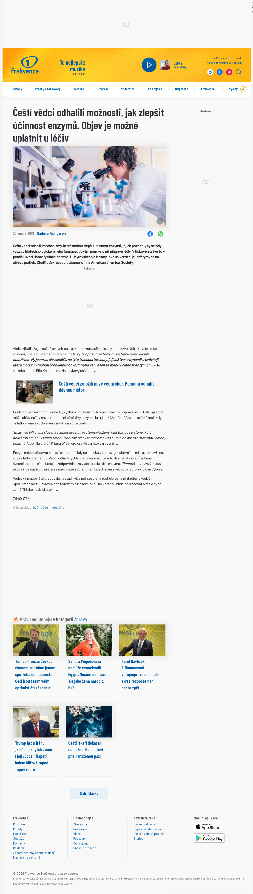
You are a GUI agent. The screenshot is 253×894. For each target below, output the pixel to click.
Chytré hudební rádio (147, 829)
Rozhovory (80, 829)
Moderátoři (128, 89)
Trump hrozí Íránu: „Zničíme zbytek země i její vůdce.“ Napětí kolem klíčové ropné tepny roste (33, 756)
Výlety (233, 89)
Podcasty (79, 838)
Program (102, 89)
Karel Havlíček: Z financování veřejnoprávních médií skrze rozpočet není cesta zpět (140, 674)
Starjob (139, 838)
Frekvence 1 (208, 89)
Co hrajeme (155, 89)
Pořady (17, 829)
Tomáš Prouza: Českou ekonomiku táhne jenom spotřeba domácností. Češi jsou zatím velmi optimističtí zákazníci (35, 674)
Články (17, 89)
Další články (89, 793)
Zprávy (80, 619)
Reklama (19, 848)
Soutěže (78, 89)
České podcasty (144, 824)
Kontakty (19, 843)
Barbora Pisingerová (52, 233)
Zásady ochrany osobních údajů (34, 853)
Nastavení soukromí (26, 857)
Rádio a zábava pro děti (149, 834)
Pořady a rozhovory (47, 89)
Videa (77, 834)
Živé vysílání (81, 824)
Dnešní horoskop (84, 848)
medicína (57, 507)
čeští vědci (40, 507)
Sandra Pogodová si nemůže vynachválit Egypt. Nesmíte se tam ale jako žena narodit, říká (87, 674)
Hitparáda (181, 89)
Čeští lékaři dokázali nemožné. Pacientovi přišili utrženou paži (85, 749)
